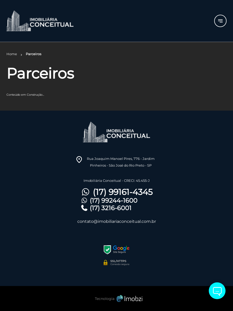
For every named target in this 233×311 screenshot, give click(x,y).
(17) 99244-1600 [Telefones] (108, 200)
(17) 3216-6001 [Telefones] (105, 208)
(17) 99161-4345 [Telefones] (116, 192)
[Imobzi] (116, 298)
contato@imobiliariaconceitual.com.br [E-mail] (116, 221)
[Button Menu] (220, 21)
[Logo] (43, 21)
